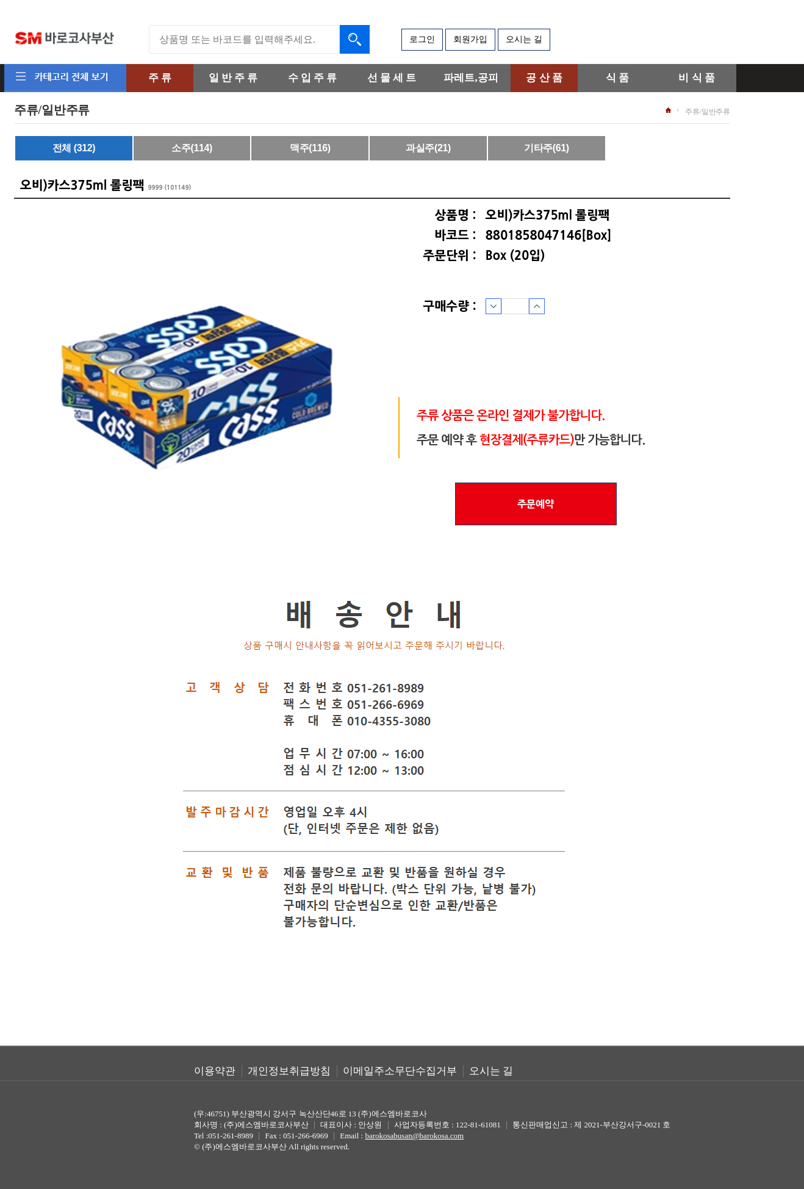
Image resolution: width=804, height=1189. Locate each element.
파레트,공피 (470, 78)
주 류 (159, 78)
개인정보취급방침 (289, 1071)
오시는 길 (524, 39)
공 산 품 (544, 78)
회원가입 (470, 39)
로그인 (422, 39)
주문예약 (535, 504)
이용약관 (214, 1071)
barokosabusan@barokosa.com (414, 1135)
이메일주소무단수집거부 (400, 1071)
